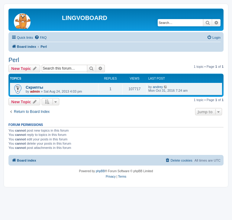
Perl (13, 60)
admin (35, 91)
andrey (158, 87)
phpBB (100, 171)
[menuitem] (40, 37)
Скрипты (34, 87)
